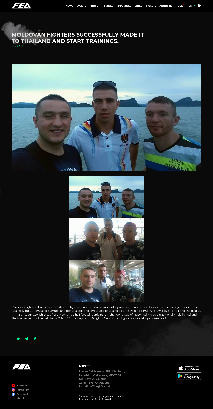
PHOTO (93, 5)
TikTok (21, 398)
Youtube (22, 385)
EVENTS (81, 5)
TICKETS (151, 5)
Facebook (23, 394)
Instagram (23, 389)
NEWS (69, 5)
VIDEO (139, 5)
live (180, 5)
